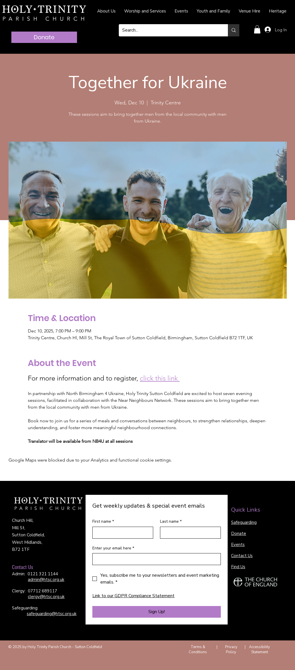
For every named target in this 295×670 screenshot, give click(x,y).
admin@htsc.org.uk (46, 579)
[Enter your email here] (155, 559)
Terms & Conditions (198, 649)
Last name (171, 521)
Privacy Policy (231, 649)
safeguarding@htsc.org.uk (51, 614)
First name (103, 521)
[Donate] (44, 37)
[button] (257, 29)
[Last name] (188, 532)
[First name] (121, 532)
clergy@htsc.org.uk (46, 596)
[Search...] (169, 30)
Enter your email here (113, 548)
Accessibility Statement (259, 649)
